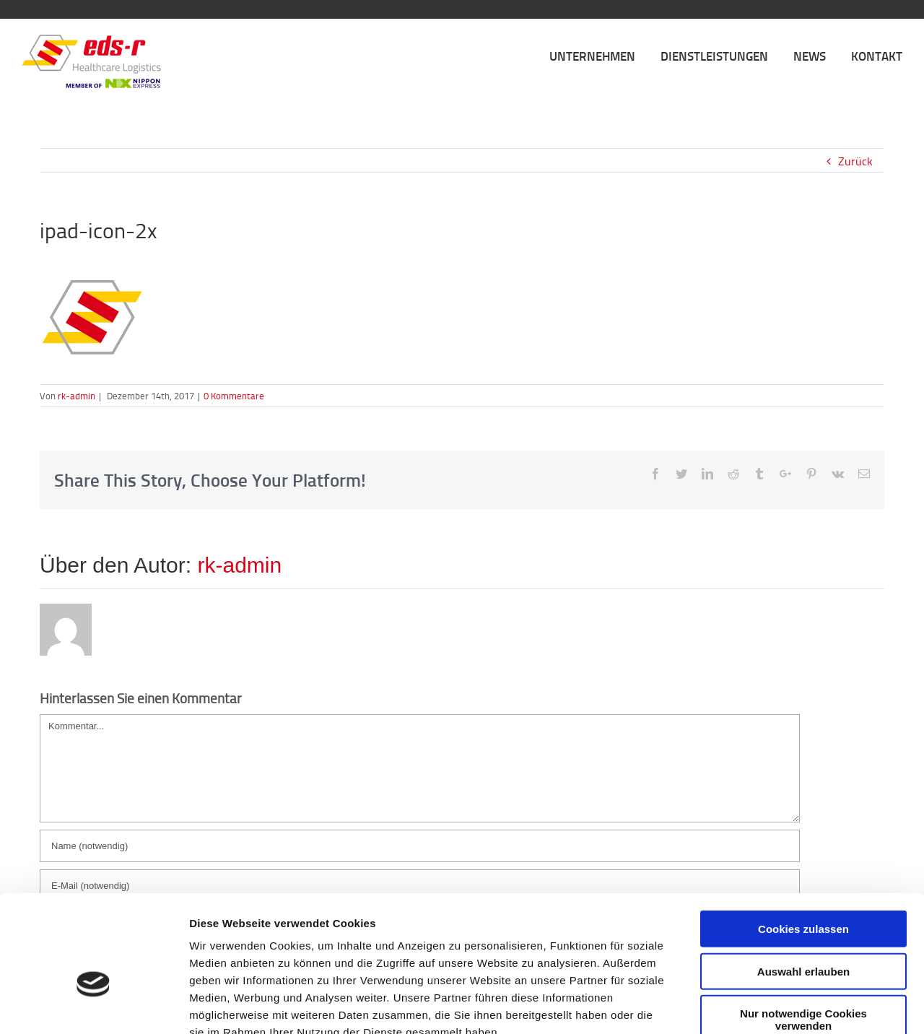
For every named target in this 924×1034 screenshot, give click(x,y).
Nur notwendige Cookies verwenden (803, 934)
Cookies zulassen (803, 844)
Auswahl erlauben (803, 886)
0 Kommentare (234, 395)
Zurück (855, 161)
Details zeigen (767, 1005)
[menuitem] (605, 55)
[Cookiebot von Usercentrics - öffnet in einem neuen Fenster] (93, 1006)
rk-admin (76, 395)
